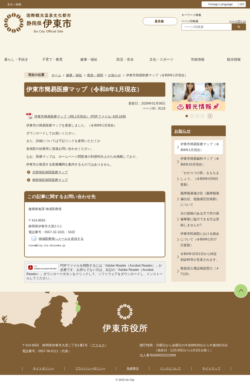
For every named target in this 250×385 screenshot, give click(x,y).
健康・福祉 (74, 75)
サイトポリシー (43, 368)
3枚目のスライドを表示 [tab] (197, 116)
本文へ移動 (14, 4)
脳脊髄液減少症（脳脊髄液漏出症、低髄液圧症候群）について (199, 199)
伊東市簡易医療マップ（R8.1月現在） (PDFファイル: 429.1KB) (80, 116)
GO (242, 4)
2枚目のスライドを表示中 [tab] (192, 116)
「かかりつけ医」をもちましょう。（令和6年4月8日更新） (199, 178)
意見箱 (159, 21)
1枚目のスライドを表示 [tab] (186, 116)
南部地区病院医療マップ (50, 180)
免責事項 (133, 368)
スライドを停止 (210, 116)
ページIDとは (237, 21)
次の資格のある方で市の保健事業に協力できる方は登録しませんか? (199, 219)
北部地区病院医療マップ (50, 172)
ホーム (56, 75)
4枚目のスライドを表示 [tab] (202, 116)
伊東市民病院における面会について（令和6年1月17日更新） (199, 239)
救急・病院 (95, 75)
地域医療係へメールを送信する (61, 238)
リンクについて (170, 368)
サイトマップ (211, 368)
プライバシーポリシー (90, 368)
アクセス (98, 345)
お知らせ (114, 75)
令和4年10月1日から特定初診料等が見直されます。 (199, 256)
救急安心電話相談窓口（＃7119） (199, 271)
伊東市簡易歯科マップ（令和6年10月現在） (199, 161)
